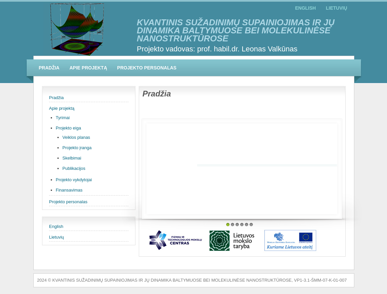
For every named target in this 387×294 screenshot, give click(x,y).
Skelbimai (71, 158)
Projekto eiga (68, 127)
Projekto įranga (76, 147)
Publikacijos (73, 168)
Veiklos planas (76, 137)
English (305, 8)
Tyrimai (63, 117)
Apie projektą (88, 67)
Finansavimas (69, 190)
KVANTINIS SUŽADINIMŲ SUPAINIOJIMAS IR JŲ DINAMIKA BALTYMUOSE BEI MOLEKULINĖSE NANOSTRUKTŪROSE (236, 30)
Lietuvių (336, 8)
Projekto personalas (146, 67)
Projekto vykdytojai (74, 179)
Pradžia (49, 67)
